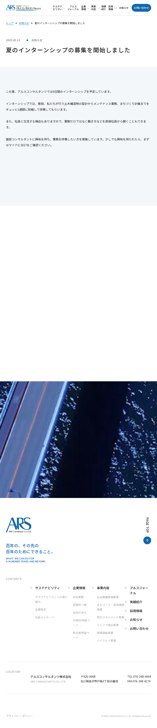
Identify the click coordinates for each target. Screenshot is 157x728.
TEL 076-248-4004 (139, 676)
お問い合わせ (141, 8)
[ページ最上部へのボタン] (147, 530)
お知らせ (36, 40)
